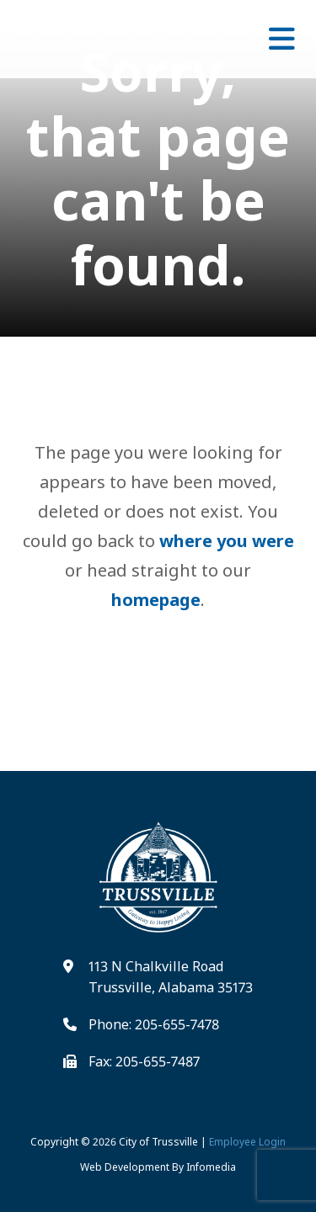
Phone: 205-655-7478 (153, 1024)
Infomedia (211, 1167)
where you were (226, 540)
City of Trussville (158, 1142)
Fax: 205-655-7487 (144, 1061)
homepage (156, 599)
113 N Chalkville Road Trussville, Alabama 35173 (170, 977)
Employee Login (247, 1142)
